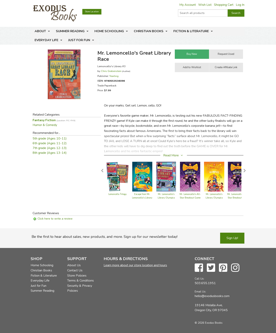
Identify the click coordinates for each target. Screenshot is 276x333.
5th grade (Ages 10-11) (50, 138)
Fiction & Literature (191, 31)
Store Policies (76, 275)
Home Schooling (109, 31)
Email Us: (200, 291)
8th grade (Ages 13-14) (50, 153)
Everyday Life (46, 40)
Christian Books (148, 31)
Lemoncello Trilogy (117, 194)
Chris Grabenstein (111, 71)
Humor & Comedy (45, 125)
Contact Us (75, 270)
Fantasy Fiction (54, 120)
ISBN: (111, 80)
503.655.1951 (205, 283)
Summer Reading (70, 31)
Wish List (205, 5)
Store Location (92, 11)
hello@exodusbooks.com (212, 296)
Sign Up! (232, 238)
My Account (187, 5)
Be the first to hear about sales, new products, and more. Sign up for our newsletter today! (104, 236)
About (40, 31)
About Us (74, 265)
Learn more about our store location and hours (135, 265)
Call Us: (199, 279)
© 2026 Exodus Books (209, 323)
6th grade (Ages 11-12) (50, 143)
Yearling (114, 76)
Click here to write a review (55, 219)
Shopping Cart (223, 5)
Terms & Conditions (80, 280)
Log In (240, 5)
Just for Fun (79, 40)
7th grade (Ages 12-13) (50, 148)
